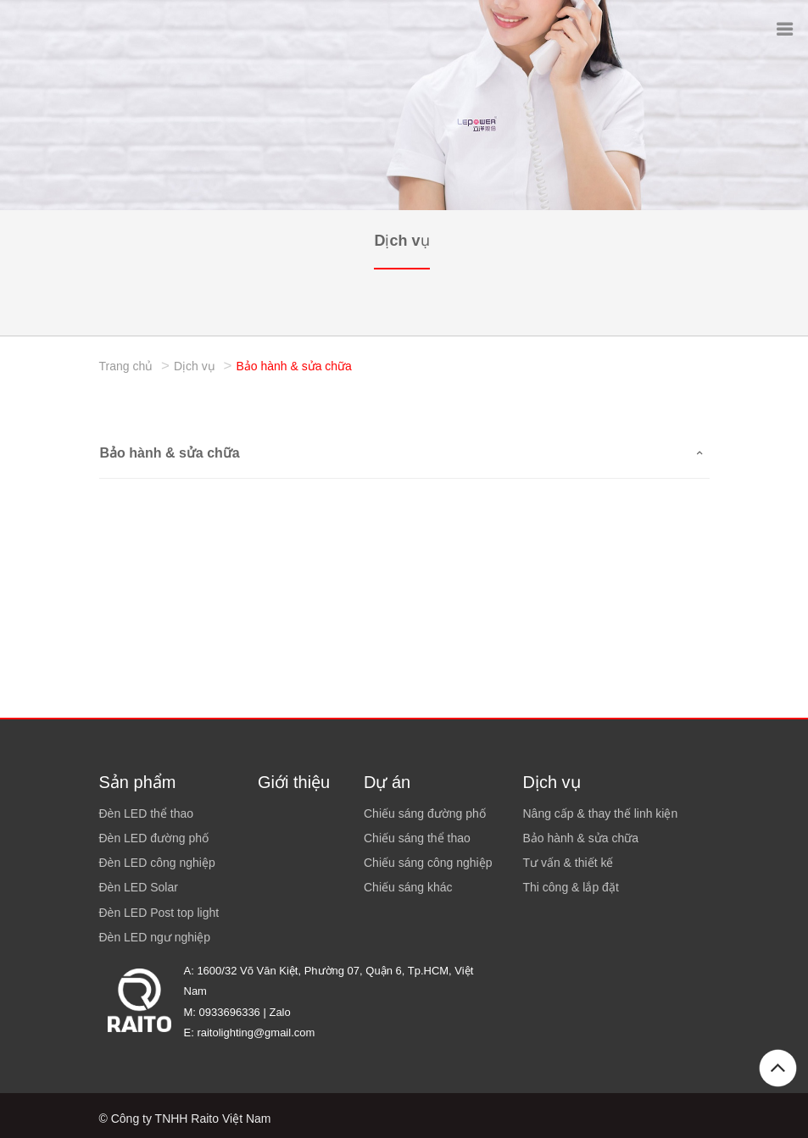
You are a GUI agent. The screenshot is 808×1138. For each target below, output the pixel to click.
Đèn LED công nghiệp (157, 862)
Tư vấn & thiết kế (568, 862)
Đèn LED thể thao (146, 813)
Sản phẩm (137, 782)
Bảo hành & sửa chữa (294, 366)
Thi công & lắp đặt (571, 887)
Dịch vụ (401, 240)
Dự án (387, 782)
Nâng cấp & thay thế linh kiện (600, 813)
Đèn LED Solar (138, 887)
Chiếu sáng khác (408, 887)
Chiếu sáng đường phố (425, 813)
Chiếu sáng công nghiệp (428, 862)
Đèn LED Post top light (159, 912)
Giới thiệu (294, 782)
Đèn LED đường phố (154, 838)
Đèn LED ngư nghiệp (154, 937)
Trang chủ (126, 366)
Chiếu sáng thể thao (417, 838)
